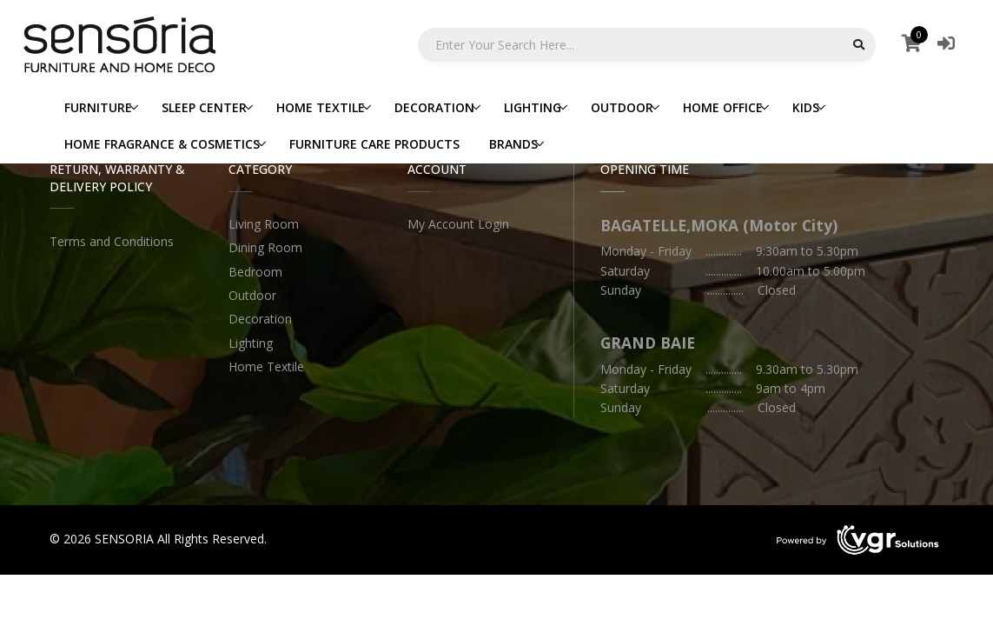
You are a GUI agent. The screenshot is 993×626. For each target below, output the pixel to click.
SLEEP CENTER (204, 107)
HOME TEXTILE (320, 107)
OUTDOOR (622, 107)
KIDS (805, 107)
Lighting (250, 343)
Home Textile (266, 366)
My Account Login (458, 224)
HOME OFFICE (723, 107)
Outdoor (252, 295)
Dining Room (265, 247)
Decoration (260, 318)
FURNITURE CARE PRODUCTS (374, 144)
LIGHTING (532, 107)
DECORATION (434, 107)
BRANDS (513, 144)
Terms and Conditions (112, 241)
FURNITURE (98, 107)
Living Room (263, 224)
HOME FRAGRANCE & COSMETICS (162, 144)
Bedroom (255, 271)
